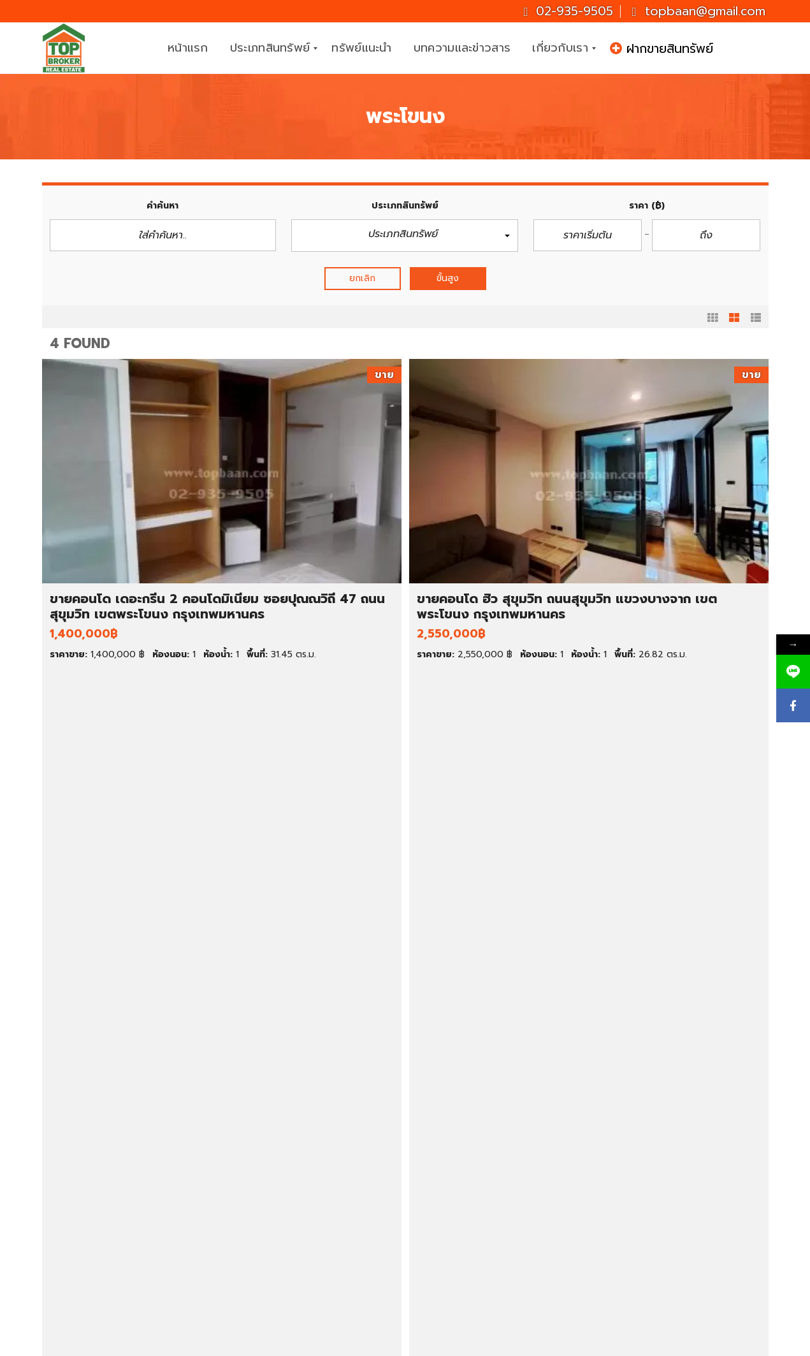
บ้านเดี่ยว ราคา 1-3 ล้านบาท (314, 1147)
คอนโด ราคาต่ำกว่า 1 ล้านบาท (318, 1176)
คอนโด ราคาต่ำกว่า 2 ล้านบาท (319, 1190)
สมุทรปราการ (470, 1233)
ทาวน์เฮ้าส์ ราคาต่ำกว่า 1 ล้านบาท (324, 1204)
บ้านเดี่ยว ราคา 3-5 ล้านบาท (315, 1161)
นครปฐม (460, 1247)
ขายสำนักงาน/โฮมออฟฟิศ (123, 1233)
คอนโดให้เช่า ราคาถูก (486, 1147)
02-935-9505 (568, 11)
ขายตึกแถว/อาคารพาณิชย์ (123, 1218)
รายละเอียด (231, 693)
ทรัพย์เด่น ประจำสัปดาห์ (118, 1147)
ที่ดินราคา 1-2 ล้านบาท (303, 1262)
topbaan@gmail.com (698, 11)
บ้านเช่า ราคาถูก (475, 1161)
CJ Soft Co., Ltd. (524, 1344)
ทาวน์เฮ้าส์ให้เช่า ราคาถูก (492, 1176)
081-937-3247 (716, 1193)
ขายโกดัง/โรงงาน (105, 1247)
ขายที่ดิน (86, 1176)
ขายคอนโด (91, 1190)
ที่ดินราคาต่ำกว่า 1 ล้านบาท (311, 1247)
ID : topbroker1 (657, 1285)
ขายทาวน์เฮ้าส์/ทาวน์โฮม (119, 1204)
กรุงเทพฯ (461, 1204)
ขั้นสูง (448, 278)
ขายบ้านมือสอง (100, 1161)
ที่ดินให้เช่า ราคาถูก (480, 1190)
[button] (404, 235)
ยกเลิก (362, 278)
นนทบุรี (457, 1218)
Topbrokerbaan (658, 1254)
